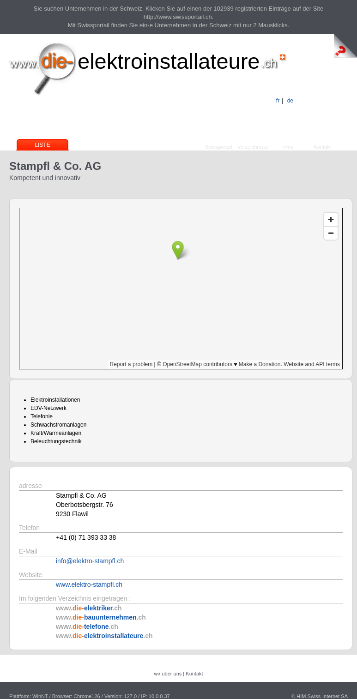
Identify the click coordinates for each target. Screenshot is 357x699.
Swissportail (218, 147)
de (290, 100)
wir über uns (168, 673)
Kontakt (322, 147)
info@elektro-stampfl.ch (90, 561)
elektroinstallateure (169, 61)
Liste (42, 145)
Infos (287, 147)
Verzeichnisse (253, 147)
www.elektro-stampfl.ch (89, 584)
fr (277, 100)
